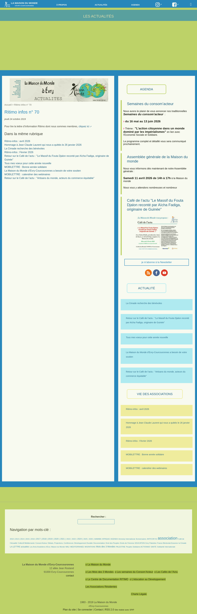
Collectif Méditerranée (26, 543)
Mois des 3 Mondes (105, 546)
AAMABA (98, 539)
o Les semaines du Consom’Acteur (134, 572)
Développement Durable (83, 543)
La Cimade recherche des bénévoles (24, 148)
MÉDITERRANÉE (77, 547)
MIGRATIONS (90, 547)
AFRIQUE (106, 539)
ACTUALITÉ (146, 288)
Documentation (99, 543)
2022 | (68, 539)
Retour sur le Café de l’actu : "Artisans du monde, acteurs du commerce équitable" (49, 178)
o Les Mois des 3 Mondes (100, 572)
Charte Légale (139, 594)
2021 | (63, 539)
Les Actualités (98, 16)
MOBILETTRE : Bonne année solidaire (25, 167)
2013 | (17, 539)
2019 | (50, 539)
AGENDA (146, 89)
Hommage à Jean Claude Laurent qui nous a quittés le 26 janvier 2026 (43, 145)
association (167, 538)
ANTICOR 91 (152, 539)
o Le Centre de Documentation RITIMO (107, 579)
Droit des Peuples (112, 543)
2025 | (85, 539)
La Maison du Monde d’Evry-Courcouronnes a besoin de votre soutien (42, 170)
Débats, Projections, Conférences (61, 543)
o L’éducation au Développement (147, 579)
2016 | (33, 539)
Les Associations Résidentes (101, 586)
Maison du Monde (58, 547)
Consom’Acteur (41, 543)
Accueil (8, 105)
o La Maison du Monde (98, 564)
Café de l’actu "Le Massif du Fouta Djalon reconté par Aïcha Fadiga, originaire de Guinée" (155, 204)
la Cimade (182, 543)
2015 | (28, 539)
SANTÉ (153, 547)
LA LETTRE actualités (19, 547)
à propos (61, 5)
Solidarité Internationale (166, 547)
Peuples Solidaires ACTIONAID (138, 547)
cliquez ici (84, 126)
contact (70, 575)
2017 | (39, 539)
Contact (98, 609)
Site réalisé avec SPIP (124, 610)
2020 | (57, 539)
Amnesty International (127, 539)
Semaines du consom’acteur (150, 104)
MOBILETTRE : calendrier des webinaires (27, 174)
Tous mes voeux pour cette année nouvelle (27, 163)
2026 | (91, 539)
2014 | (23, 539)
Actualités (101, 5)
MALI (68, 547)
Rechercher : (98, 516)
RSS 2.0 (109, 609)
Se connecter (85, 609)
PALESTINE (120, 547)
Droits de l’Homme (127, 543)
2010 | (12, 539)
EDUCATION (140, 543)
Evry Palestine (151, 543)
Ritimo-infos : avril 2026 (17, 141)
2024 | (80, 539)
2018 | (45, 539)
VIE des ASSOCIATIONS (155, 394)
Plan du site (69, 609)
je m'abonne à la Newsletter (156, 262)
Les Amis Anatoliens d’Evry (40, 547)
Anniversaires (141, 539)
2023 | (74, 539)
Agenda (135, 5)
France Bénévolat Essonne (167, 543)
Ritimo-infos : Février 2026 (18, 152)
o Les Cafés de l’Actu (166, 572)
